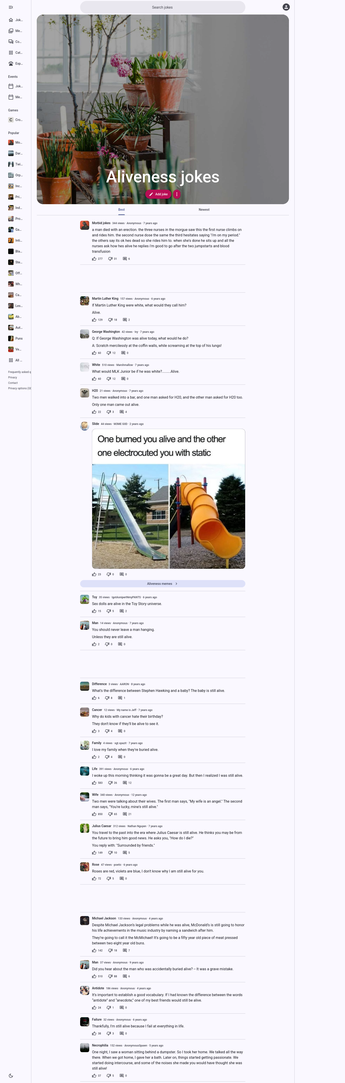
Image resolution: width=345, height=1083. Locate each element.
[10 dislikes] (126, 852)
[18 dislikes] (126, 319)
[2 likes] (109, 644)
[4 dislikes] (122, 731)
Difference (113, 684)
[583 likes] (111, 783)
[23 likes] (110, 574)
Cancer (111, 710)
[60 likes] (110, 353)
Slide (109, 424)
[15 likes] (110, 611)
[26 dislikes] (126, 783)
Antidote (112, 988)
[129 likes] (111, 319)
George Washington (119, 331)
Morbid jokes (115, 223)
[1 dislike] (123, 1007)
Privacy (12, 377)
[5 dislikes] (123, 611)
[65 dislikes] (126, 814)
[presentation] (98, 225)
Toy (108, 597)
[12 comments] (140, 783)
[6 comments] (139, 258)
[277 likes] (111, 258)
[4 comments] (136, 412)
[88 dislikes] (126, 976)
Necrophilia (114, 1045)
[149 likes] (111, 852)
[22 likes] (110, 412)
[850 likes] (111, 814)
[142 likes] (111, 950)
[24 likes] (110, 1007)
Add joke (172, 194)
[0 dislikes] (123, 574)
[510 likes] (111, 976)
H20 (108, 390)
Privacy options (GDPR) (22, 383)
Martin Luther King (119, 298)
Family (110, 743)
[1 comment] (135, 698)
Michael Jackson (118, 918)
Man (109, 623)
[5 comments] (139, 852)
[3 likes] (109, 731)
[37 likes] (110, 1075)
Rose (109, 864)
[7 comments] (139, 950)
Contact (24, 377)
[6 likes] (109, 698)
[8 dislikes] (122, 698)
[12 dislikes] (124, 353)
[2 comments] (139, 319)
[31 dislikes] (126, 258)
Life (108, 769)
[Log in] (286, 7)
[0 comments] (138, 353)
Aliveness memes (176, 583)
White (110, 365)
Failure (110, 1019)
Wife (109, 794)
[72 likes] (110, 878)
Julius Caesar (115, 826)
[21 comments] (140, 814)
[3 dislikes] (123, 412)
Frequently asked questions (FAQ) (28, 372)
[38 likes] (110, 1033)
